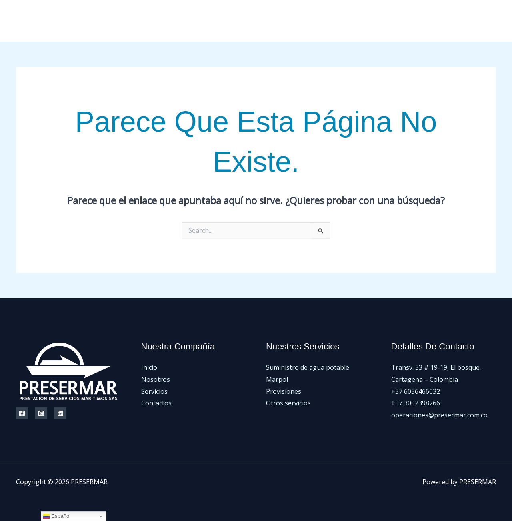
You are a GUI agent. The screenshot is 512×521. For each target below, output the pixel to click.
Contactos (424, 20)
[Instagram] (475, 21)
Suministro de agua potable (307, 367)
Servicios (383, 20)
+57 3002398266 (415, 403)
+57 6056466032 (415, 391)
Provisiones (283, 391)
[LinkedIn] (493, 21)
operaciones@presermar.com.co (439, 415)
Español (56, 516)
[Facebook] (457, 21)
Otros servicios (288, 403)
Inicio (308, 20)
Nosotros (342, 20)
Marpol (277, 379)
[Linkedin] (60, 413)
